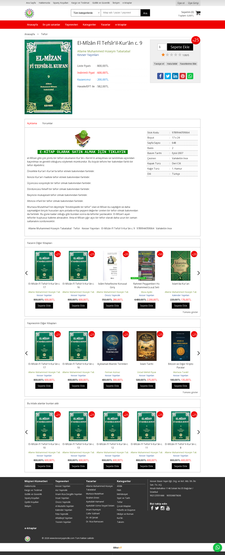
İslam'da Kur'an (180, 283)
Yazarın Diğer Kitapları (39, 243)
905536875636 (174, 495)
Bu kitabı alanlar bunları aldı (43, 403)
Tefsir (76, 228)
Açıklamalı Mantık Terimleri (112, 364)
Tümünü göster (190, 312)
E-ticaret (108, 547)
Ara (145, 13)
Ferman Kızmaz (112, 372)
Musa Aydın (146, 292)
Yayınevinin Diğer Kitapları (41, 323)
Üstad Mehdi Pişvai (146, 372)
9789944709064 (145, 228)
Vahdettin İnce (164, 228)
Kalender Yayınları (180, 295)
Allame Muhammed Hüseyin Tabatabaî (50, 228)
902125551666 (157, 495)
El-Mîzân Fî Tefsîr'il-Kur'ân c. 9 (118, 228)
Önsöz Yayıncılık (112, 295)
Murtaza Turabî (180, 372)
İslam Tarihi (146, 364)
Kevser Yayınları (91, 228)
